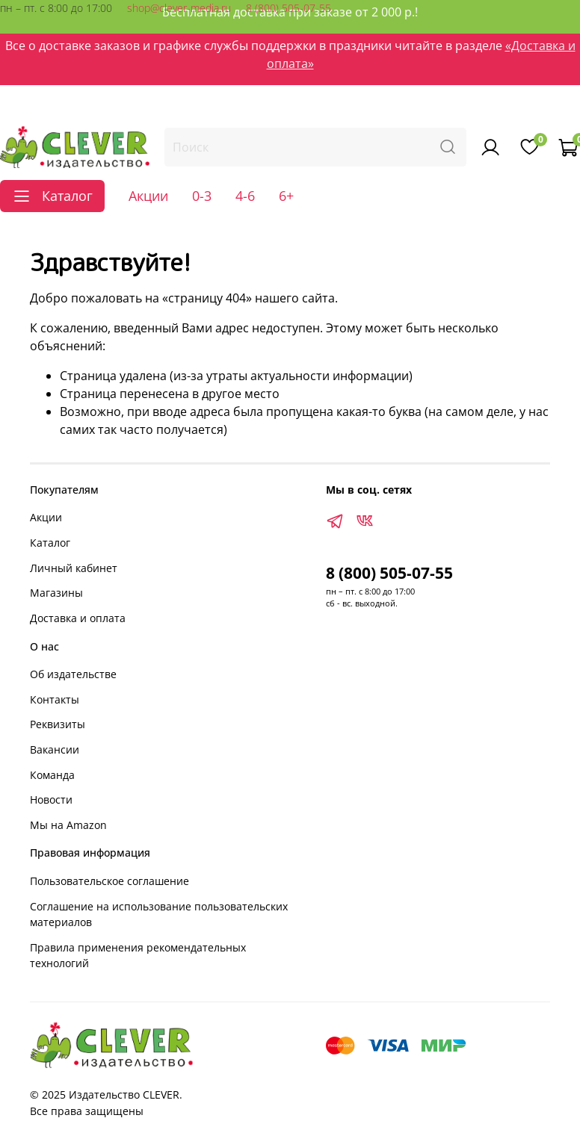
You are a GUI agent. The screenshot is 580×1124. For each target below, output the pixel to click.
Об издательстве (73, 674)
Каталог (50, 542)
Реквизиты (57, 724)
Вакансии (54, 749)
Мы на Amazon (68, 825)
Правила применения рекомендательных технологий (138, 955)
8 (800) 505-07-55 (288, 8)
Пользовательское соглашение (109, 881)
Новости (51, 799)
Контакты (54, 699)
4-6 (245, 196)
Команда (52, 775)
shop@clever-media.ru (179, 8)
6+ (286, 196)
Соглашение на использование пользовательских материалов (159, 914)
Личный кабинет (73, 568)
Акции (148, 196)
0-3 (202, 196)
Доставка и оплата (78, 618)
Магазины (56, 593)
